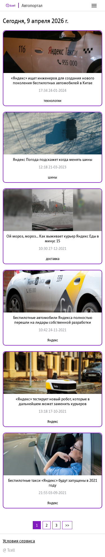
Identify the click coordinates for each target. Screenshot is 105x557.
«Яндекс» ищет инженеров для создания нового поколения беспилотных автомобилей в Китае (52, 80)
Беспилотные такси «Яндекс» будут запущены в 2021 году (52, 482)
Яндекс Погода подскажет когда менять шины (52, 159)
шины (52, 177)
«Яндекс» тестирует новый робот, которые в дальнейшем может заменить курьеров (53, 401)
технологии (52, 101)
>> (67, 525)
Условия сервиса (19, 541)
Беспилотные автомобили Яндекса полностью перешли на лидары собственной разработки (52, 320)
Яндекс (52, 340)
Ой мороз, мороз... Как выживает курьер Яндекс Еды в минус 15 (52, 238)
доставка (52, 259)
